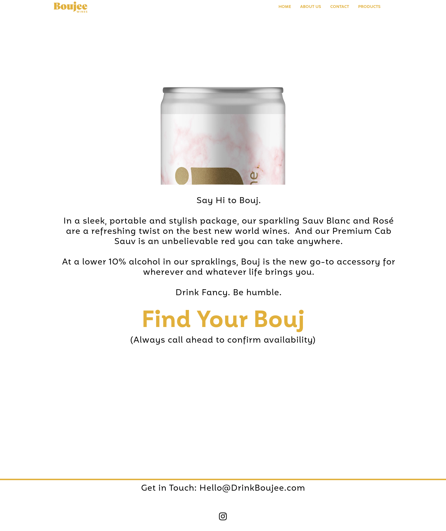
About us (310, 7)
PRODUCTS (369, 7)
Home (284, 7)
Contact (339, 7)
